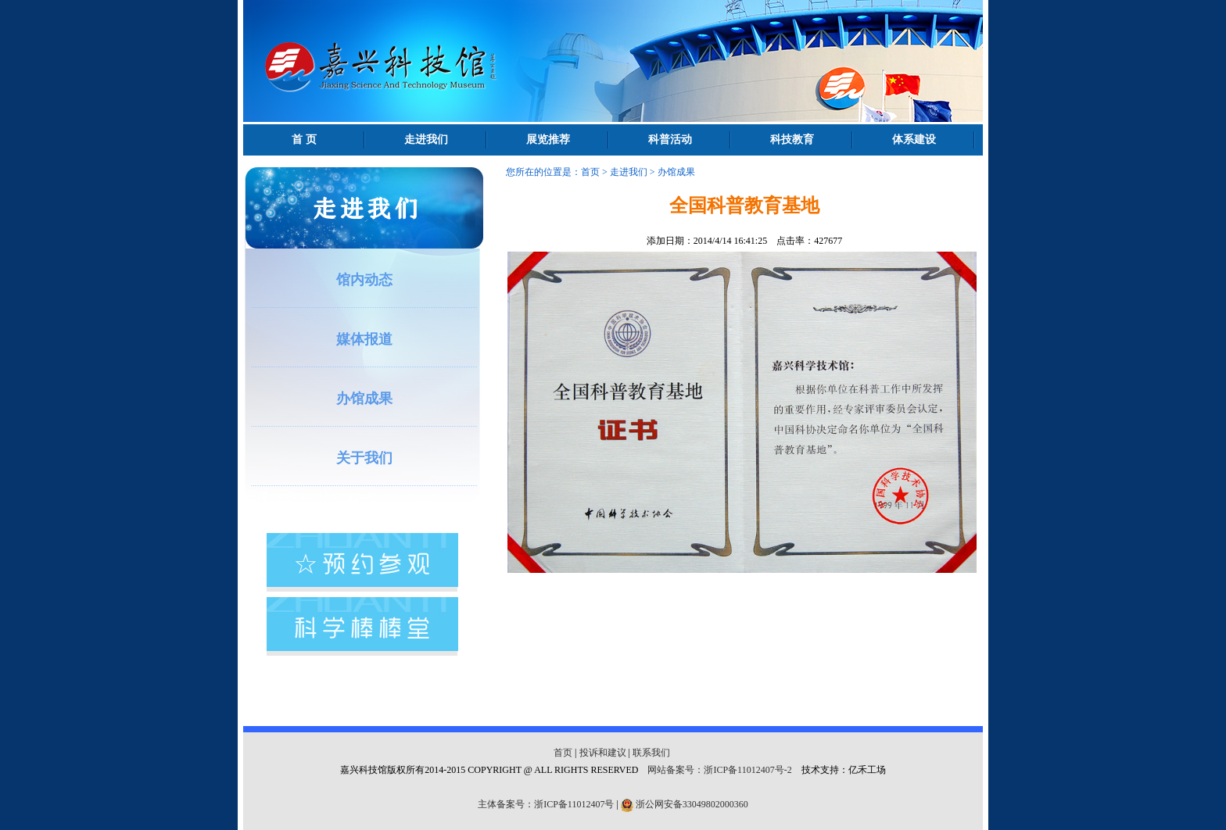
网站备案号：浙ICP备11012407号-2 (719, 769)
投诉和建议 (602, 752)
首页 (590, 171)
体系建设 (914, 139)
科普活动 (670, 139)
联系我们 (651, 752)
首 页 (304, 139)
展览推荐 (548, 139)
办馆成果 (676, 171)
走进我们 (426, 139)
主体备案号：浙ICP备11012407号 (546, 804)
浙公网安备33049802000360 (692, 804)
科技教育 (792, 139)
